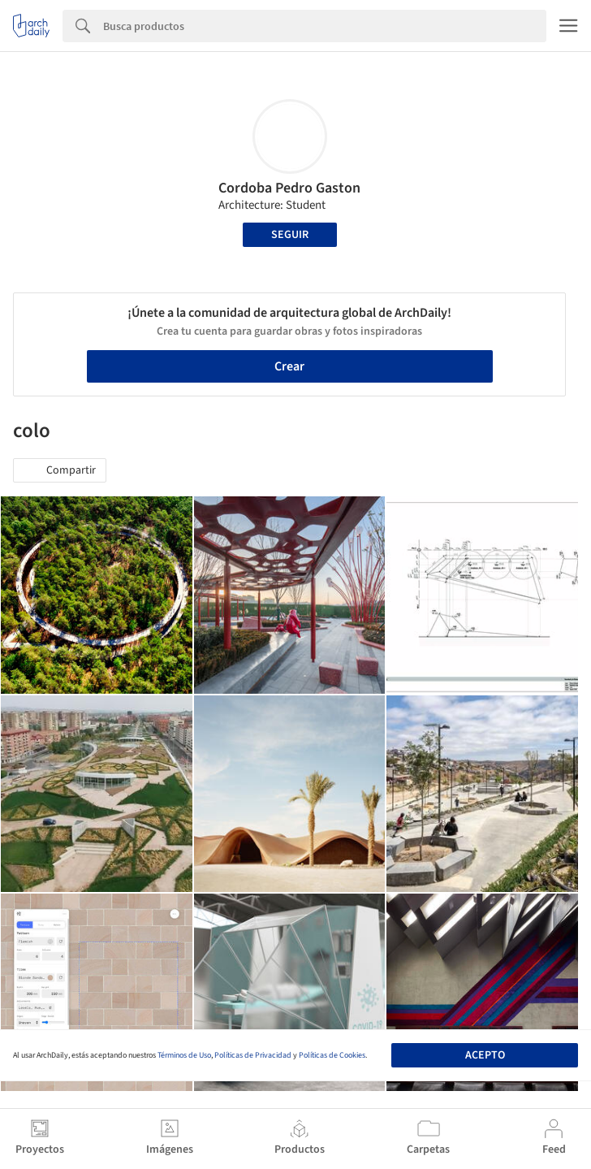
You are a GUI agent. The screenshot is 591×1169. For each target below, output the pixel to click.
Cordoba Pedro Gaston (289, 188)
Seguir (289, 235)
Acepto (485, 1055)
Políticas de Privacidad (252, 1055)
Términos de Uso (184, 1055)
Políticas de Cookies (332, 1055)
